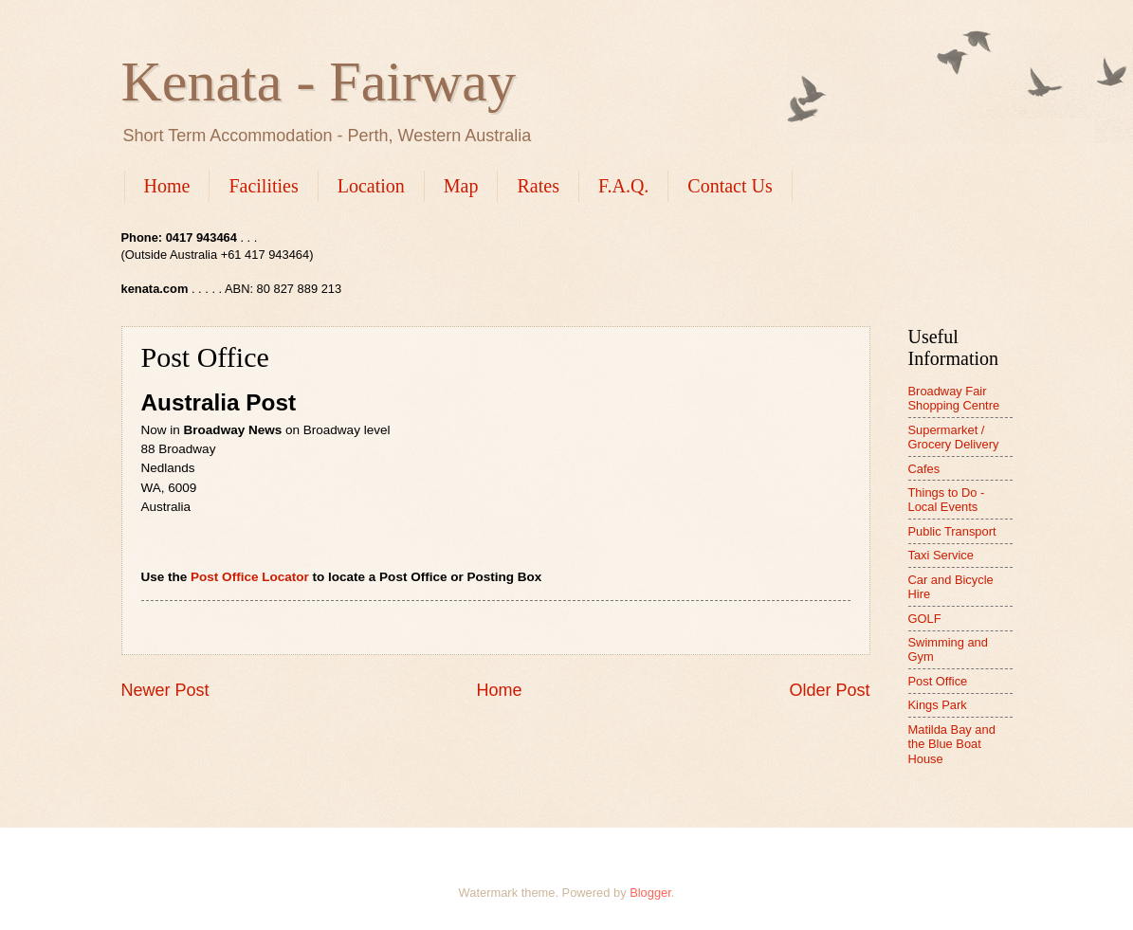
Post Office (938, 681)
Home (167, 185)
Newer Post (165, 690)
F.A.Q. (623, 185)
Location (371, 185)
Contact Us (729, 185)
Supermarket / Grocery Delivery (953, 437)
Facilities (263, 185)
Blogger (650, 892)
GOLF (924, 618)
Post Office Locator (250, 577)
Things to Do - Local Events (946, 499)
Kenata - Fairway (318, 81)
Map (461, 185)
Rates (537, 185)
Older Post (829, 690)
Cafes (924, 469)
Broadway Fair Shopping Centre (954, 398)
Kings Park (937, 705)
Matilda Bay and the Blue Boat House (952, 744)
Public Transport (952, 531)
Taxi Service (941, 555)
